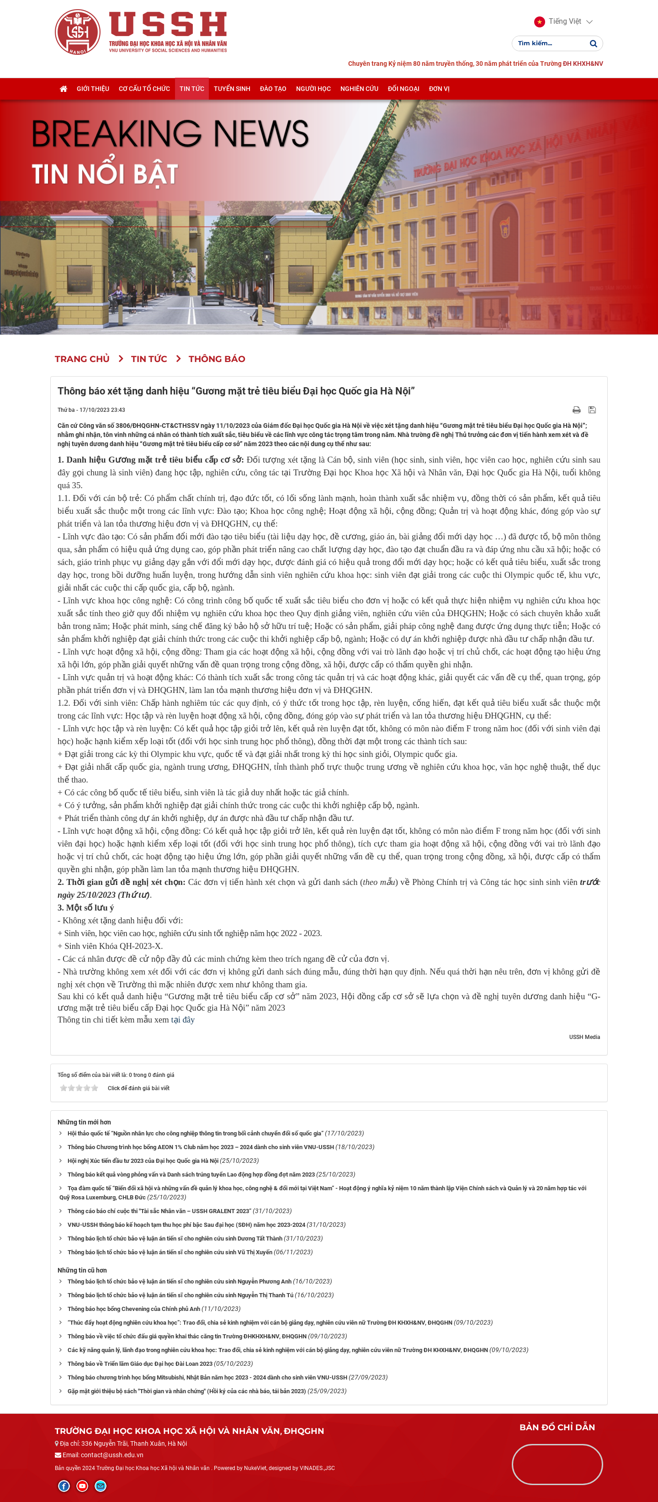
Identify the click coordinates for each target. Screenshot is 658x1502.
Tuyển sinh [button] (232, 88)
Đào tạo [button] (273, 88)
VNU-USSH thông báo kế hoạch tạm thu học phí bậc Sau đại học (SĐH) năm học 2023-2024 (186, 1224)
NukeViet (255, 1468)
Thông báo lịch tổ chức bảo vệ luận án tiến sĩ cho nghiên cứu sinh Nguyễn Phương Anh (180, 1281)
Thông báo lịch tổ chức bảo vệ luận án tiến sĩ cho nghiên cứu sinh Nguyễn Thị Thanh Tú (180, 1295)
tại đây (183, 1019)
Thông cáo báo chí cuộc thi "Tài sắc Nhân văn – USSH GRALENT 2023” (159, 1211)
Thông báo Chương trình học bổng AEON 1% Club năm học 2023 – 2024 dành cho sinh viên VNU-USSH (201, 1147)
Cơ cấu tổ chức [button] (144, 88)
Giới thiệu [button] (93, 88)
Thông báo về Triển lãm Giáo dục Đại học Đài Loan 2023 (140, 1363)
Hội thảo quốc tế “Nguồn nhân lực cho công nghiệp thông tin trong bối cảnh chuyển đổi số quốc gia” (196, 1133)
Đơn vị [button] (439, 88)
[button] (557, 21)
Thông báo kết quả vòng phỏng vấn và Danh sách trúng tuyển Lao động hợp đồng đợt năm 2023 (191, 1174)
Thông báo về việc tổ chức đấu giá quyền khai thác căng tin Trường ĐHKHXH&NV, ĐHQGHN (187, 1336)
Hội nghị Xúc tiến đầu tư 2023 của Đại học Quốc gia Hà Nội (143, 1160)
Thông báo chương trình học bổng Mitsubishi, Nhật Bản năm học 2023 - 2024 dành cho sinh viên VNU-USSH (207, 1377)
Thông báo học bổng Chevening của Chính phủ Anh (134, 1308)
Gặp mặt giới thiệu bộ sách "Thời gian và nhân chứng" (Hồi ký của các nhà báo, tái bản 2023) (187, 1391)
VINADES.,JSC (317, 1468)
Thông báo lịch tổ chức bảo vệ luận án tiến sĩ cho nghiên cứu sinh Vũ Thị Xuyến (170, 1252)
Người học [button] (313, 88)
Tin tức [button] (192, 88)
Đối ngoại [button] (403, 88)
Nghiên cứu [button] (359, 88)
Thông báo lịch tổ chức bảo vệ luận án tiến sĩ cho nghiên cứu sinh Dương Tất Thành (175, 1238)
